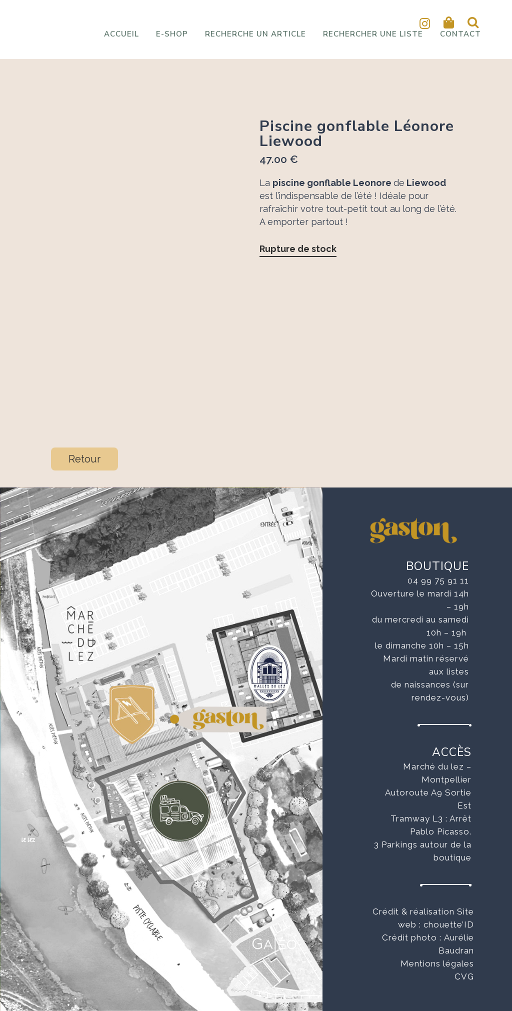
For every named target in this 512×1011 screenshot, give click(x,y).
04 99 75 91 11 (438, 581)
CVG (464, 977)
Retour (84, 459)
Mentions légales (437, 963)
